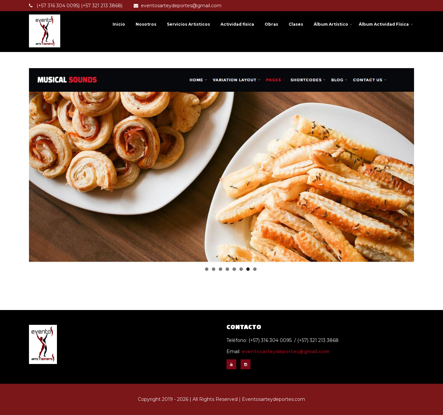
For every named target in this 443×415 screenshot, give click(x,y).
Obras (271, 24)
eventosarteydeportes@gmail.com (178, 6)
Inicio (119, 24)
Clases (296, 24)
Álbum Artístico (333, 24)
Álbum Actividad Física (386, 24)
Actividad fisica (237, 24)
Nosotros (146, 24)
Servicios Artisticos (188, 24)
